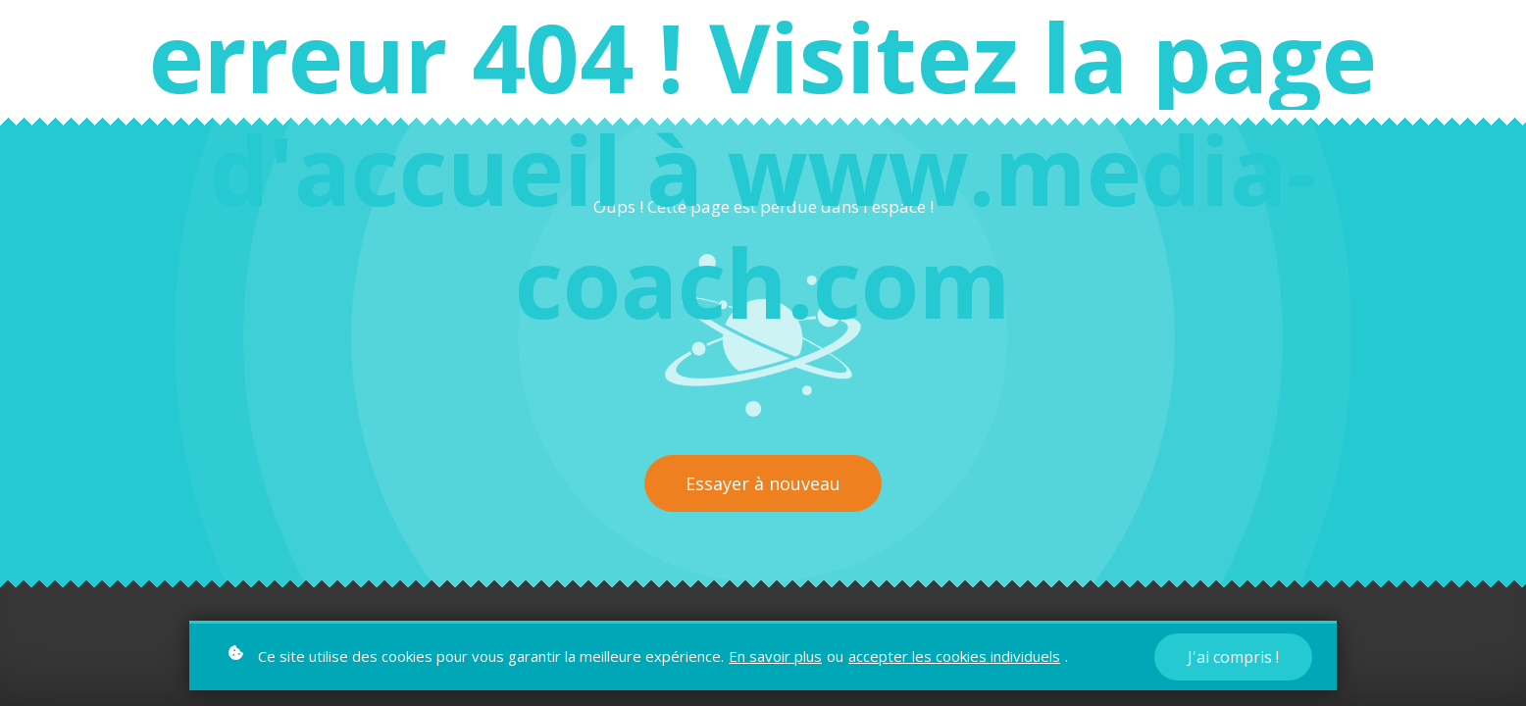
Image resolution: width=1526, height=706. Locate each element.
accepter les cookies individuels (954, 656)
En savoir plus (775, 656)
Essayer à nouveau (763, 483)
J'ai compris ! (1233, 657)
